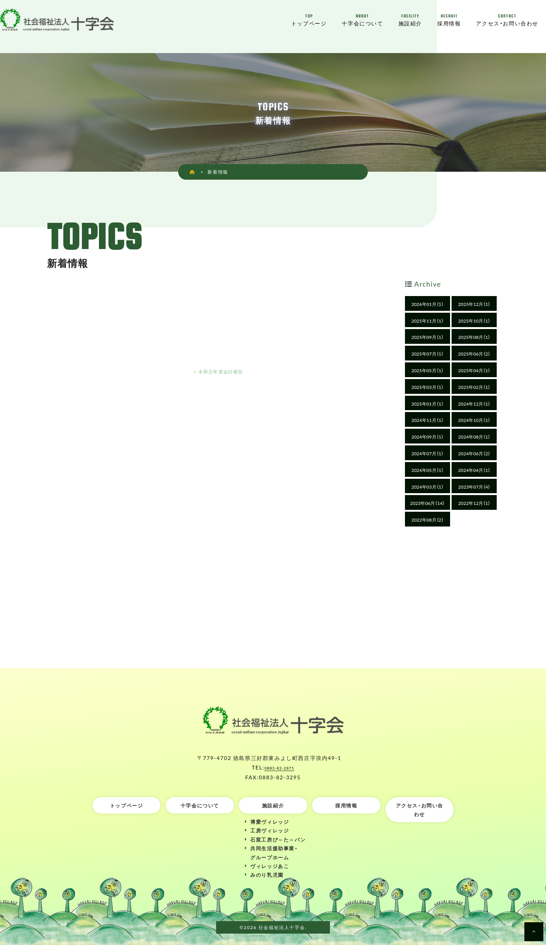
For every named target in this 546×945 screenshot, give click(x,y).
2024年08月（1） (474, 436)
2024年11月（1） (427, 420)
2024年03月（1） (427, 486)
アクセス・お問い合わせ (507, 20)
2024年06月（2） (474, 453)
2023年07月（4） (474, 486)
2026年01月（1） (427, 304)
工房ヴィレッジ (269, 830)
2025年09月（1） (427, 337)
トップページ (309, 20)
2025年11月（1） (427, 320)
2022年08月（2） (427, 519)
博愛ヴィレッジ (269, 821)
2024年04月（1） (474, 470)
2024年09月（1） (427, 436)
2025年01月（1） (427, 403)
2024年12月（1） (474, 403)
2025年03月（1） (427, 387)
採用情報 (449, 20)
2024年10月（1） (474, 420)
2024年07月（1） (427, 453)
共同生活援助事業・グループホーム (274, 852)
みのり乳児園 (267, 874)
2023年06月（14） (427, 503)
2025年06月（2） (474, 353)
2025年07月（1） (427, 353)
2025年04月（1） (474, 370)
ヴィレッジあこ (269, 866)
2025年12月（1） (474, 304)
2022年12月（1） (474, 503)
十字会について (362, 20)
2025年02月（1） (474, 387)
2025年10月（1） (474, 320)
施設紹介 (410, 20)
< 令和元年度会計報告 (218, 370)
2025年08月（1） (474, 337)
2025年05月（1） (427, 370)
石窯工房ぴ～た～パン (278, 839)
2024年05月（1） (427, 470)
